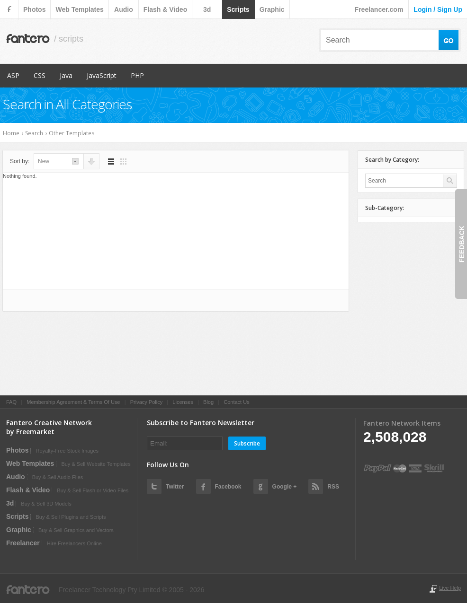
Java (66, 75)
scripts (238, 9)
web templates (79, 9)
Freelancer (23, 543)
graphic (272, 9)
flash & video (165, 9)
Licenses (182, 402)
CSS (39, 75)
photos (34, 9)
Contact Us (236, 402)
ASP (13, 75)
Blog (208, 402)
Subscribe (247, 443)
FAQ (11, 402)
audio (123, 9)
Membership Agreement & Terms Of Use (73, 402)
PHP (137, 75)
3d (207, 9)
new (43, 161)
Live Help (450, 588)
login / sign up (437, 9)
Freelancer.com (379, 9)
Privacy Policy (146, 402)
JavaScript (102, 75)
